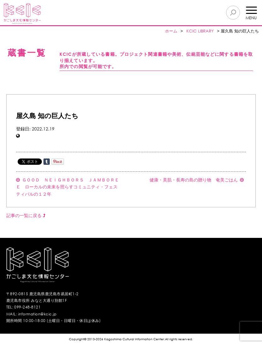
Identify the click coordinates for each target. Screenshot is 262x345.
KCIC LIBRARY (200, 31)
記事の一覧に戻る (25, 215)
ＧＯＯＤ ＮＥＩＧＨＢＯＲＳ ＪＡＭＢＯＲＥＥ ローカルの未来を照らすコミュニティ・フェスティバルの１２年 (67, 187)
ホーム (171, 31)
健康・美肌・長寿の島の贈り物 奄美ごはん (197, 180)
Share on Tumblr (46, 161)
